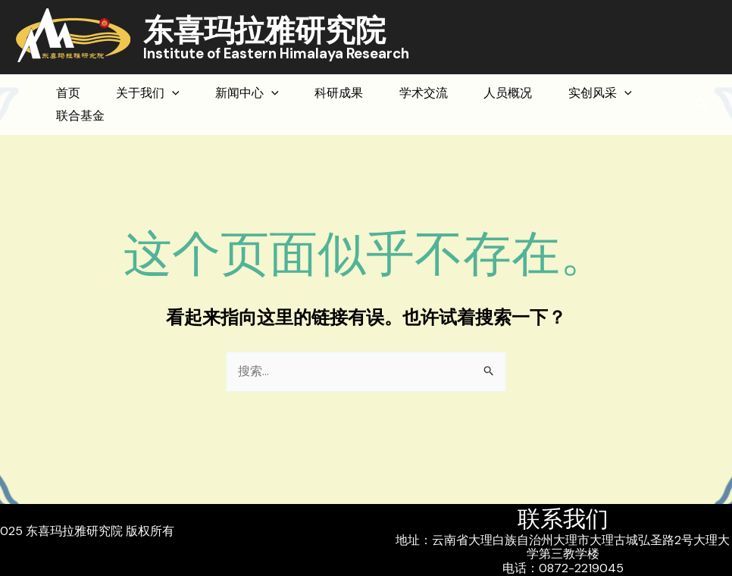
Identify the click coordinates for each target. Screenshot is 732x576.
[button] (702, 105)
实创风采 (96, 116)
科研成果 (398, 93)
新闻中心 (290, 93)
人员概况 (601, 93)
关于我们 (173, 93)
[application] (197, 93)
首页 (76, 93)
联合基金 (205, 116)
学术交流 (500, 93)
